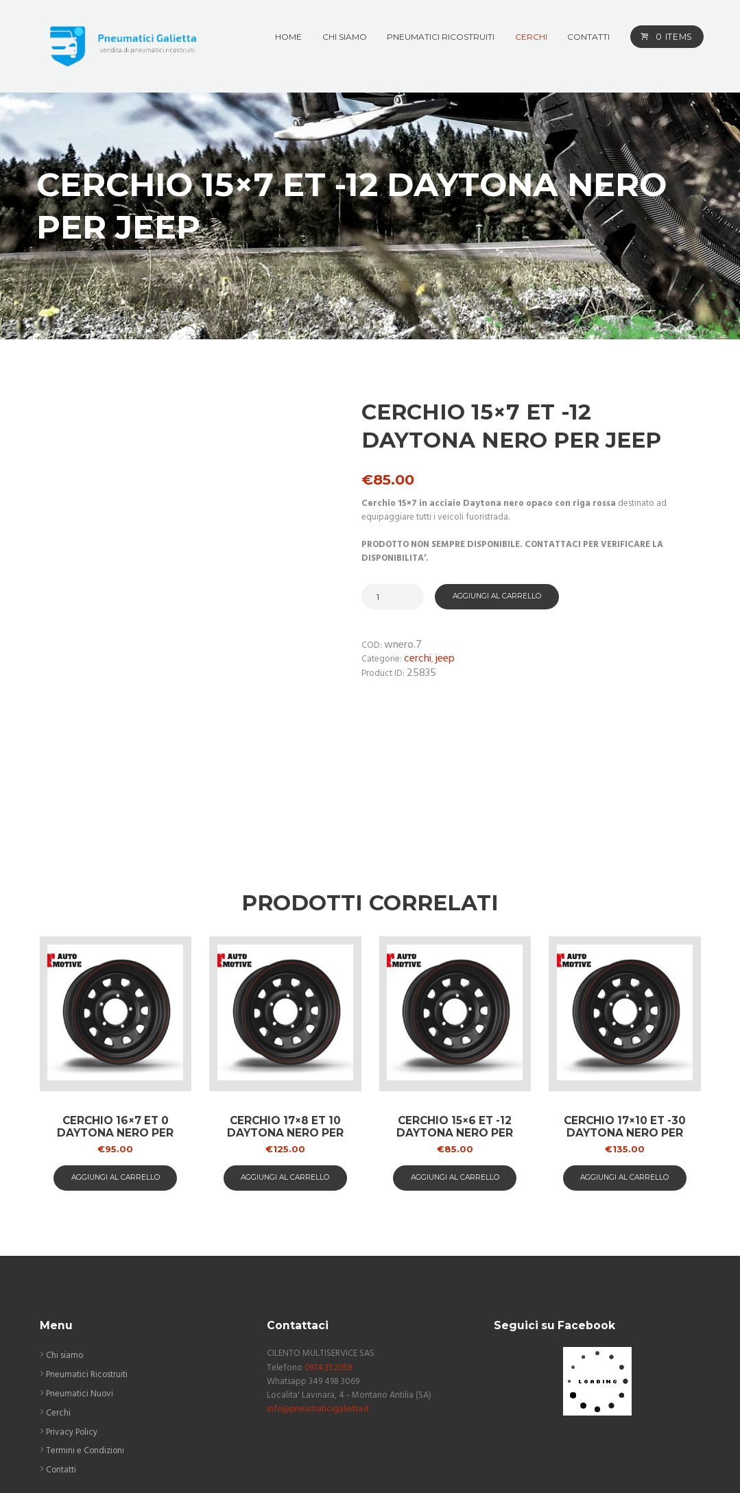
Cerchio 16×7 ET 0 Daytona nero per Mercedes (115, 1040)
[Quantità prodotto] (392, 596)
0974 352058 (330, 1275)
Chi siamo (65, 1263)
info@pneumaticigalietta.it (318, 1317)
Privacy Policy (72, 1340)
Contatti (61, 1378)
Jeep (445, 660)
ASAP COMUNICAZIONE (385, 1466)
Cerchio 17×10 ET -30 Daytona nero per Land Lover (624, 1040)
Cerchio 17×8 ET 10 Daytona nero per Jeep (285, 1040)
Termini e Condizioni (86, 1359)
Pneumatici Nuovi (80, 1301)
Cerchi (417, 660)
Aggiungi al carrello (497, 596)
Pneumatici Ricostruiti (87, 1282)
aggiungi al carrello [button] (115, 1084)
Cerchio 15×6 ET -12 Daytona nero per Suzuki (455, 1040)
